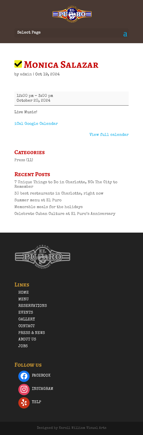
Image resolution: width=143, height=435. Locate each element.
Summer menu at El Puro (37, 200)
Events (25, 313)
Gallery (26, 320)
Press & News (31, 333)
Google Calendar (41, 124)
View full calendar (109, 135)
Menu (23, 299)
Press (19, 160)
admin (26, 74)
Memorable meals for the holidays (48, 207)
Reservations (32, 306)
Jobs (23, 346)
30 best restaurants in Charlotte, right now (59, 194)
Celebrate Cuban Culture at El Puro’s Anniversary (64, 214)
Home (23, 293)
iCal (18, 124)
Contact (26, 326)
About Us (27, 340)
